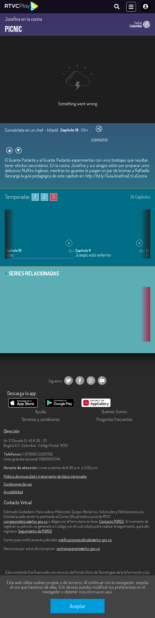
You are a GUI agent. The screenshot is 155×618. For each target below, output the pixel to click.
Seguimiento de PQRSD (35, 531)
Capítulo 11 (83, 250)
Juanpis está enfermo (93, 255)
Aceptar (77, 606)
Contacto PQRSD (111, 521)
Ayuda (40, 411)
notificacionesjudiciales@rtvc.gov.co (85, 539)
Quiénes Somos (114, 411)
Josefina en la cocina (23, 19)
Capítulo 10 (13, 250)
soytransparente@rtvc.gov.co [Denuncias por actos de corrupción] (78, 548)
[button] (144, 237)
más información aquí (95, 591)
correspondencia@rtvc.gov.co (26, 521)
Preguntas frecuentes (114, 419)
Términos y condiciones (40, 419)
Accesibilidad (13, 491)
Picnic (9, 255)
